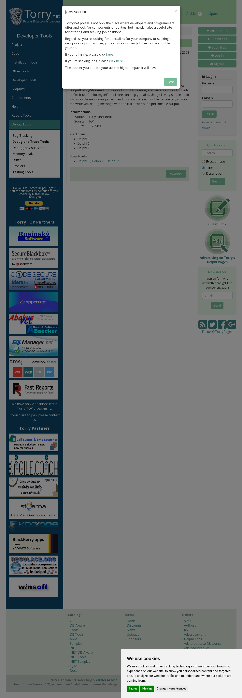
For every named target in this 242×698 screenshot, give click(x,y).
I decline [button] (147, 688)
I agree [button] (133, 688)
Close (170, 82)
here (109, 54)
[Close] (175, 11)
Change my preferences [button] (171, 688)
